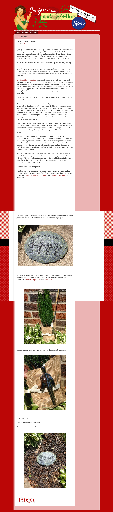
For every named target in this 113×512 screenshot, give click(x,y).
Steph (23, 43)
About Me (25, 32)
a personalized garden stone (35, 175)
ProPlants (48, 280)
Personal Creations (58, 175)
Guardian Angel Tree (32, 280)
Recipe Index (33, 32)
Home (18, 32)
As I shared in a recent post (27, 80)
